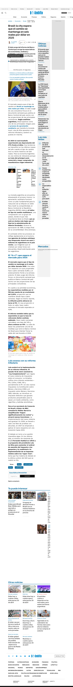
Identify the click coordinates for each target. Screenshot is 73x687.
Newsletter (60, 656)
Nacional (11, 667)
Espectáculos (39, 670)
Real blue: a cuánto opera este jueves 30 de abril (28, 642)
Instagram (16, 656)
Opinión (63, 17)
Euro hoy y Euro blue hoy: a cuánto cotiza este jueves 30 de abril (28, 625)
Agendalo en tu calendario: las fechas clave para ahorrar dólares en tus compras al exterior (43, 626)
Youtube (25, 656)
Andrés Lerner (14, 42)
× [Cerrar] (21, 55)
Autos (28, 670)
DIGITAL (16, 682)
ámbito (10, 21)
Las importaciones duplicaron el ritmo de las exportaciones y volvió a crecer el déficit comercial (35, 178)
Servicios (38, 9)
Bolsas (45, 249)
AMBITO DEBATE (49, 682)
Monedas (40, 249)
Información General (15, 670)
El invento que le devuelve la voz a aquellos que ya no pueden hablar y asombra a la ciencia (43, 55)
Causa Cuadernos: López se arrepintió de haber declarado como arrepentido (46, 174)
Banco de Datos (13, 665)
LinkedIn (20, 656)
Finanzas (34, 17)
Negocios (53, 17)
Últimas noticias (23, 662)
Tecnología (51, 670)
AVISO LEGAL (54, 673)
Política (43, 17)
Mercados (25, 665)
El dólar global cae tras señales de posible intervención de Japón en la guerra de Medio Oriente (14, 643)
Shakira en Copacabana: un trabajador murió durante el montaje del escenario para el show (20, 178)
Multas (26, 676)
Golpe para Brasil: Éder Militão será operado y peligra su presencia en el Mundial (14, 509)
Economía (24, 17)
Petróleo (22, 9)
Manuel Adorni (54, 9)
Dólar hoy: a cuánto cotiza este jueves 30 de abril (13, 599)
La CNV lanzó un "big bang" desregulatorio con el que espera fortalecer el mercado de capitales (43, 90)
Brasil (24, 21)
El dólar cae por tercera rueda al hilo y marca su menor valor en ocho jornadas (45, 209)
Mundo (20, 667)
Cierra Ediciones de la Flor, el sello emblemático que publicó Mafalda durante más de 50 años (43, 107)
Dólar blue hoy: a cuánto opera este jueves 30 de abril (29, 599)
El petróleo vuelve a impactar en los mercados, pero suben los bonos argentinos (43, 601)
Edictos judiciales (14, 676)
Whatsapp (29, 656)
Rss (59, 670)
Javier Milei (45, 9)
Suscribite (27, 476)
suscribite (64, 12)
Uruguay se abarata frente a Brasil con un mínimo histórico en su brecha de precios (29, 508)
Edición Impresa (41, 667)
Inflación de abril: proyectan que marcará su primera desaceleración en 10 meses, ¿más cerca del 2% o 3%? (48, 154)
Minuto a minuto (43, 594)
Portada (11, 662)
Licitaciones (36, 676)
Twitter (9, 656)
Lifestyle (54, 665)
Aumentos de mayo (65, 9)
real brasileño (28, 464)
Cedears (55, 249)
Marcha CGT (30, 9)
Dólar (14, 17)
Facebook (12, 656)
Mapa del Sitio (13, 673)
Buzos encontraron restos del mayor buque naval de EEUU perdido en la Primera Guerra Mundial (43, 72)
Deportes (29, 667)
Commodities (50, 249)
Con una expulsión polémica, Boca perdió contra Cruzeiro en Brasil (21, 78)
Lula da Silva (19, 467)
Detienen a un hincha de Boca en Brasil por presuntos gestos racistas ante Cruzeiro (21, 73)
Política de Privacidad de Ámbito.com (34, 673)
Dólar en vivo (14, 9)
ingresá (69, 12)
